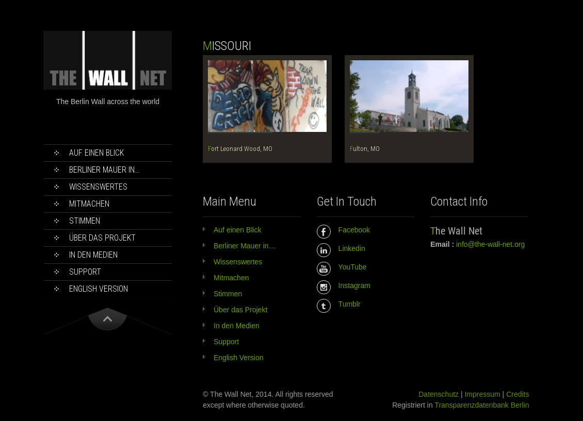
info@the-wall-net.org (490, 244)
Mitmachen (89, 204)
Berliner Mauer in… (104, 170)
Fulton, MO (365, 149)
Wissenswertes (98, 187)
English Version (98, 289)
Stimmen (84, 221)
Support (85, 272)
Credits (517, 394)
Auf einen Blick (96, 153)
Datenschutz (438, 394)
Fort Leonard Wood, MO (240, 149)
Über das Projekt (102, 238)
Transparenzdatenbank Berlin (481, 405)
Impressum (482, 394)
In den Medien (93, 255)
